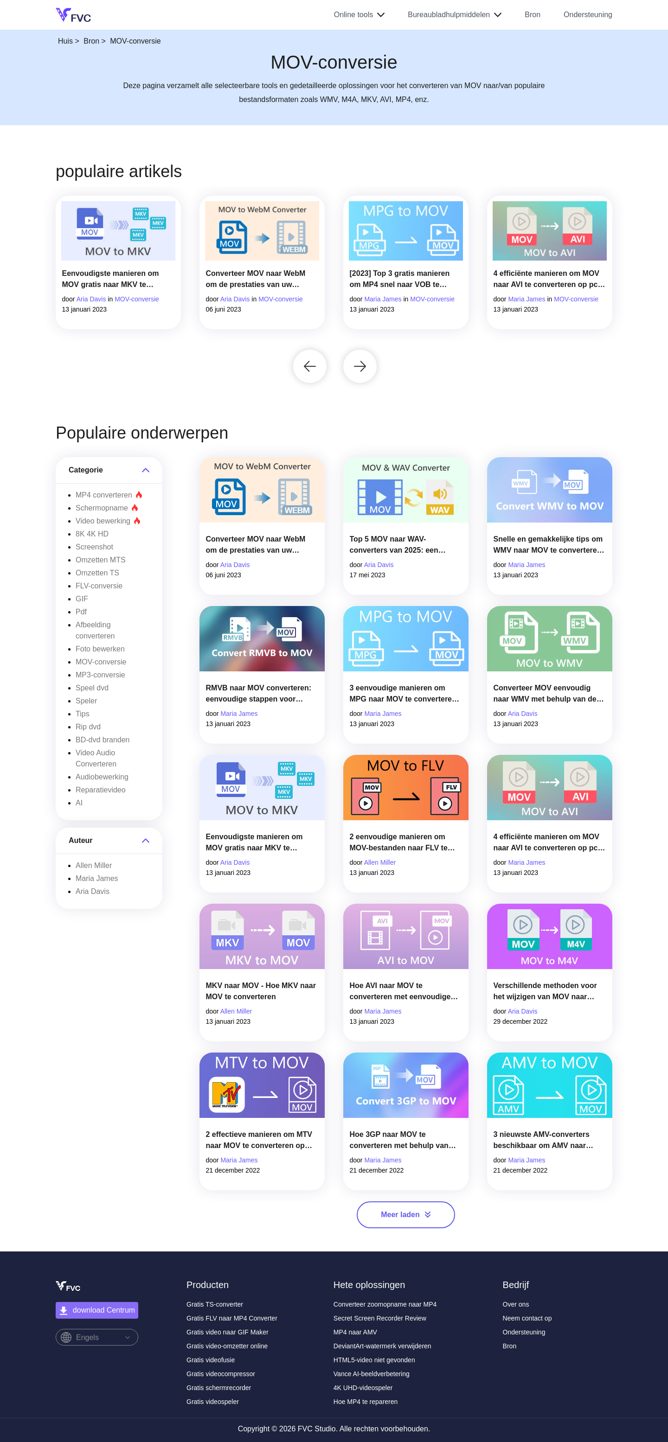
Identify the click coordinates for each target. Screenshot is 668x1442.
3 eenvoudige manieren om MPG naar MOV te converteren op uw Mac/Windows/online (403, 694)
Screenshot (94, 547)
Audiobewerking (102, 777)
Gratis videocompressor (220, 1374)
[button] (310, 366)
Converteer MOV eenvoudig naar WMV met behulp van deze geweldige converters (549, 694)
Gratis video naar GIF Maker (227, 1332)
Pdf (81, 612)
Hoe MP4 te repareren (366, 1401)
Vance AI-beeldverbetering (372, 1374)
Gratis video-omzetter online (227, 1346)
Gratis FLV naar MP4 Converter (231, 1318)
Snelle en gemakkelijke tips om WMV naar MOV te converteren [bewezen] (548, 545)
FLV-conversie (99, 586)
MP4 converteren (109, 495)
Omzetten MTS (101, 560)
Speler (86, 701)
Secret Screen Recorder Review (380, 1318)
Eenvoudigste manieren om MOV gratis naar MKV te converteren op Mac (110, 279)
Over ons (516, 1304)
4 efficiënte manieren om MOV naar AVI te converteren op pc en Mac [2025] (547, 843)
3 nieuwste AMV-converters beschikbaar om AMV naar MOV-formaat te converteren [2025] (543, 1140)
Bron (532, 15)
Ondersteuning (588, 15)
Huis (65, 41)
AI (79, 803)
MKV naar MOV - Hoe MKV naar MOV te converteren (261, 991)
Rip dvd (88, 727)
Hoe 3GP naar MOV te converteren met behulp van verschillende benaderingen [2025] (399, 1140)
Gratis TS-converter (214, 1304)
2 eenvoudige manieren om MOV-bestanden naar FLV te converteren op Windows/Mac (402, 843)
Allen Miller (94, 865)
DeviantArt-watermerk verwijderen (382, 1346)
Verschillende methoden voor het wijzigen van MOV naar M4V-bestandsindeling (545, 992)
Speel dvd (92, 688)
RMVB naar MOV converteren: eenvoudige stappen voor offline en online (259, 694)
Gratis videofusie (210, 1360)
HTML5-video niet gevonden (374, 1360)
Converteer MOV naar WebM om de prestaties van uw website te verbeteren (256, 279)
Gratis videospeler (212, 1401)
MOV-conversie (137, 299)
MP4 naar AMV (355, 1332)
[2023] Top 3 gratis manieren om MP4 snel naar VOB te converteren (400, 279)
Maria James (382, 299)
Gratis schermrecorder (218, 1387)
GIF (82, 599)
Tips (83, 714)
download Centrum (97, 1310)
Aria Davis (91, 299)
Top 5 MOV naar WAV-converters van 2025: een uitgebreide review (394, 545)
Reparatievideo (101, 790)
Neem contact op (527, 1318)
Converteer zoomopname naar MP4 (385, 1304)
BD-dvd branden (103, 740)
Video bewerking (108, 521)
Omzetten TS (97, 573)
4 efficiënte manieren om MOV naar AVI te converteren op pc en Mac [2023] (547, 279)
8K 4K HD (92, 534)
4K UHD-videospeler (363, 1387)
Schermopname (107, 508)
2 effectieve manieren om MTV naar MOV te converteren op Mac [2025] (259, 1140)
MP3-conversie (100, 675)
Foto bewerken (100, 649)
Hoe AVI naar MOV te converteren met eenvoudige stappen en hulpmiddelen (400, 992)
